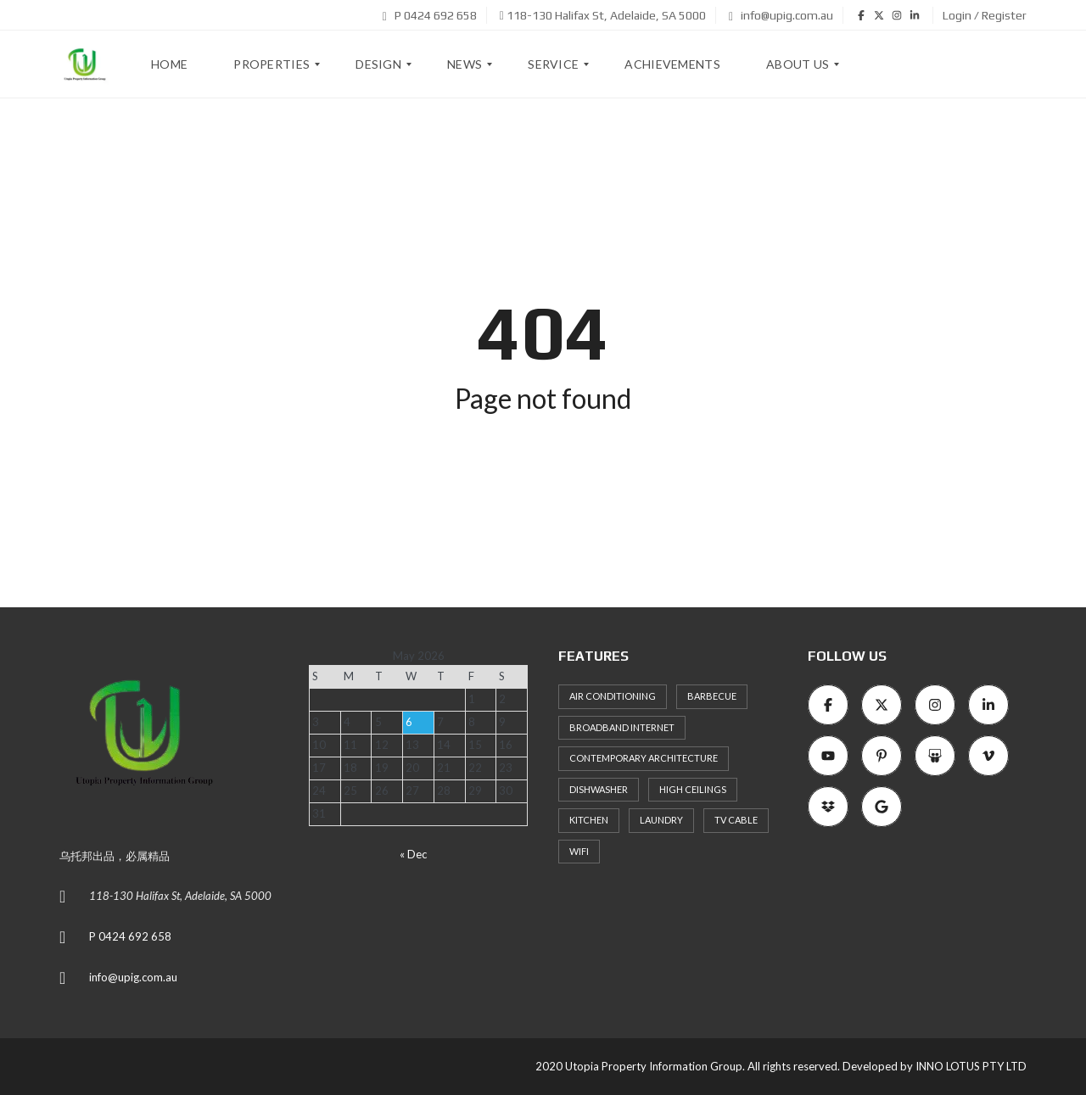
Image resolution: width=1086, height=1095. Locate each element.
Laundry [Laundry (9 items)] (661, 819)
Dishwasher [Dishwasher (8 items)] (598, 789)
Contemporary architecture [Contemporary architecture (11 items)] (643, 757)
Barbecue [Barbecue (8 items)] (711, 695)
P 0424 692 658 (430, 15)
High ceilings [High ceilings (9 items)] (692, 789)
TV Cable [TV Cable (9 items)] (736, 819)
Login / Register (985, 15)
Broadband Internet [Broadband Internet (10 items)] (622, 727)
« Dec (413, 854)
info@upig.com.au (781, 15)
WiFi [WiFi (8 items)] (579, 851)
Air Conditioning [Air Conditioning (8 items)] (612, 695)
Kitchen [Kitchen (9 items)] (588, 819)
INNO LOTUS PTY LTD (971, 1066)
